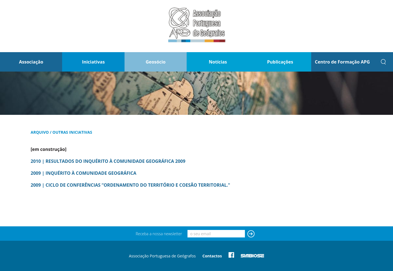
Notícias (218, 62)
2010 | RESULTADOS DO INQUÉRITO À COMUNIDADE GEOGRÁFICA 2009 (108, 161)
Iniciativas (93, 62)
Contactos (212, 256)
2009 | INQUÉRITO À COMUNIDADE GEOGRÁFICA (83, 173)
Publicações (280, 62)
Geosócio (156, 62)
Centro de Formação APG (342, 62)
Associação (31, 62)
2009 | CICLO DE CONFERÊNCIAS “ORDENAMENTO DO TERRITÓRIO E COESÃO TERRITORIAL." (130, 185)
